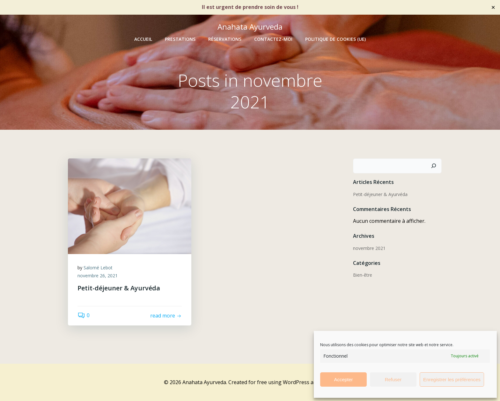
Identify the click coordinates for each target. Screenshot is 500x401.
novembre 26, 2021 (97, 276)
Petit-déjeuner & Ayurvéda (380, 194)
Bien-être (362, 275)
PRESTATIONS (180, 39)
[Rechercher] (433, 166)
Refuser (393, 379)
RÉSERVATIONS (224, 39)
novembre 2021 (369, 248)
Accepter (343, 379)
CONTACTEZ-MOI (273, 39)
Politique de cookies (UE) (335, 39)
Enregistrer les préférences (452, 379)
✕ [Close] (493, 7)
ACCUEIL (143, 39)
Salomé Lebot (98, 268)
